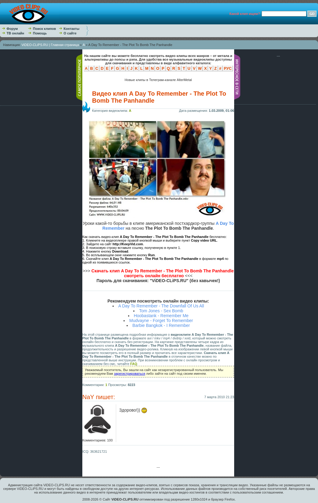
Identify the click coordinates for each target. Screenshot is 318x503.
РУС (228, 68)
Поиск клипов (44, 28)
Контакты (72, 28)
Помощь (40, 33)
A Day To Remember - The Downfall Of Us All (161, 305)
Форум (12, 28)
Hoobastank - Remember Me (161, 315)
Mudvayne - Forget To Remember (161, 320)
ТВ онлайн (15, 33)
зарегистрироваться (129, 373)
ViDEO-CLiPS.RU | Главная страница (50, 45)
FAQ (133, 364)
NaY (88, 397)
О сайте (70, 33)
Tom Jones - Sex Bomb (161, 310)
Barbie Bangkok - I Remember (161, 325)
